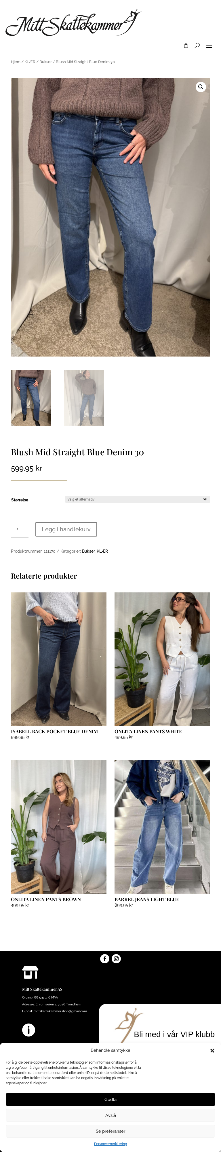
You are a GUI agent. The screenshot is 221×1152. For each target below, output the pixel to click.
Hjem (15, 62)
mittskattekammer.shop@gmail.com (60, 1011)
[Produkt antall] (19, 529)
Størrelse (19, 500)
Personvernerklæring (110, 1144)
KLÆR (29, 62)
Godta (110, 1099)
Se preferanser (110, 1131)
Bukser (45, 62)
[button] (212, 1051)
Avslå (110, 1115)
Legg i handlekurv (66, 529)
